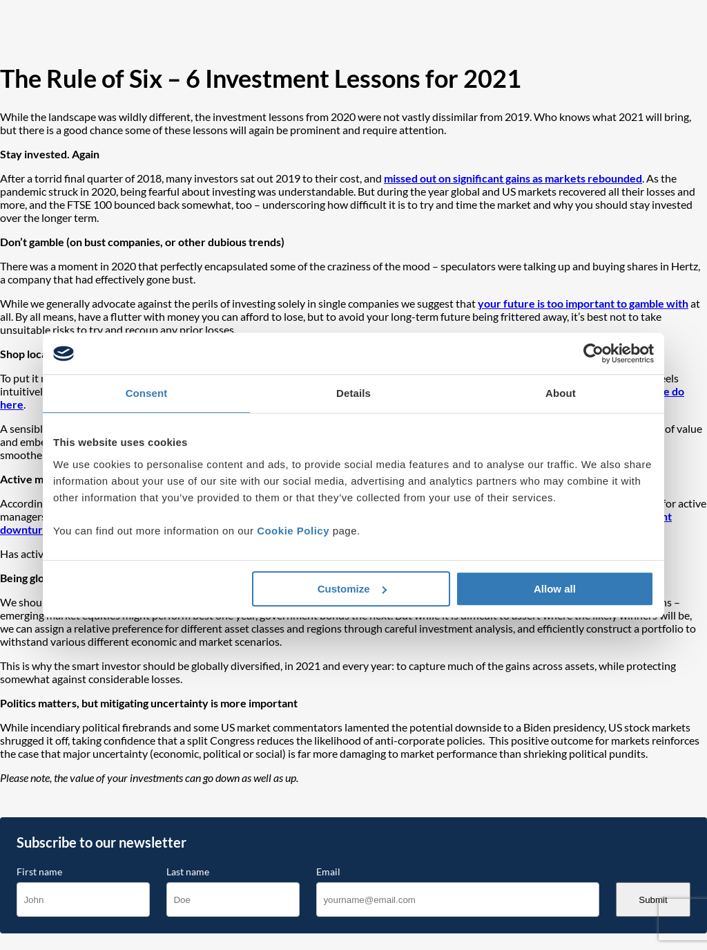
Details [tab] (353, 393)
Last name (187, 872)
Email (328, 872)
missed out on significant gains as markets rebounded (513, 178)
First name (39, 872)
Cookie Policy (293, 531)
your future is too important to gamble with (583, 303)
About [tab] (560, 393)
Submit (653, 900)
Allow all (555, 589)
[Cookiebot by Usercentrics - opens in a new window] (593, 353)
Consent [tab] (147, 393)
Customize (352, 589)
